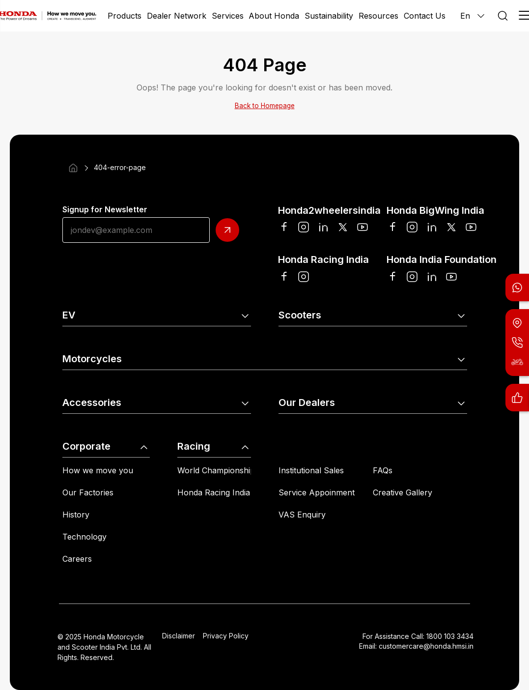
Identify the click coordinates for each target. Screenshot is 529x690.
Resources (378, 16)
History (75, 514)
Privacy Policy (226, 636)
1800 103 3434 (449, 636)
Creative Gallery (402, 492)
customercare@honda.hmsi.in (426, 646)
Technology (84, 537)
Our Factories (87, 492)
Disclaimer (178, 636)
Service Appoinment (316, 492)
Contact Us (424, 16)
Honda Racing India (213, 492)
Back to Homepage (265, 106)
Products (124, 16)
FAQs (382, 470)
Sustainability (329, 16)
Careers (77, 559)
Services (228, 16)
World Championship (216, 470)
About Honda (274, 16)
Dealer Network (176, 16)
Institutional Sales (311, 470)
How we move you (97, 470)
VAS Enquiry (302, 514)
